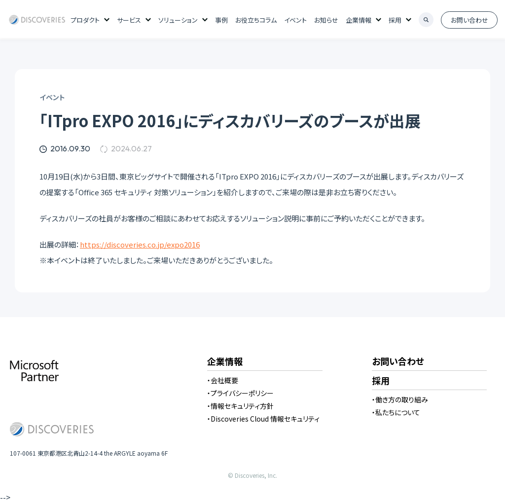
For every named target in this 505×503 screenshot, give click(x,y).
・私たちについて (396, 412)
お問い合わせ (469, 20)
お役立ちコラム (256, 20)
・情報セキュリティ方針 (240, 406)
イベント (295, 20)
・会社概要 (222, 380)
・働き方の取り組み (400, 399)
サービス (129, 20)
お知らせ (326, 20)
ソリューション (178, 20)
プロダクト (85, 20)
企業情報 (358, 20)
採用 (395, 20)
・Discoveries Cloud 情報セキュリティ (263, 419)
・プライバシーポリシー (240, 393)
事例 (221, 20)
